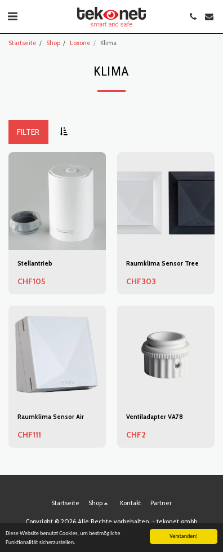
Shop (53, 43)
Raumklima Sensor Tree (162, 263)
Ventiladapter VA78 (154, 417)
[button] (12, 16)
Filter (28, 132)
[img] (166, 354)
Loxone (80, 43)
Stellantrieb (34, 263)
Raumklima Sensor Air (50, 417)
